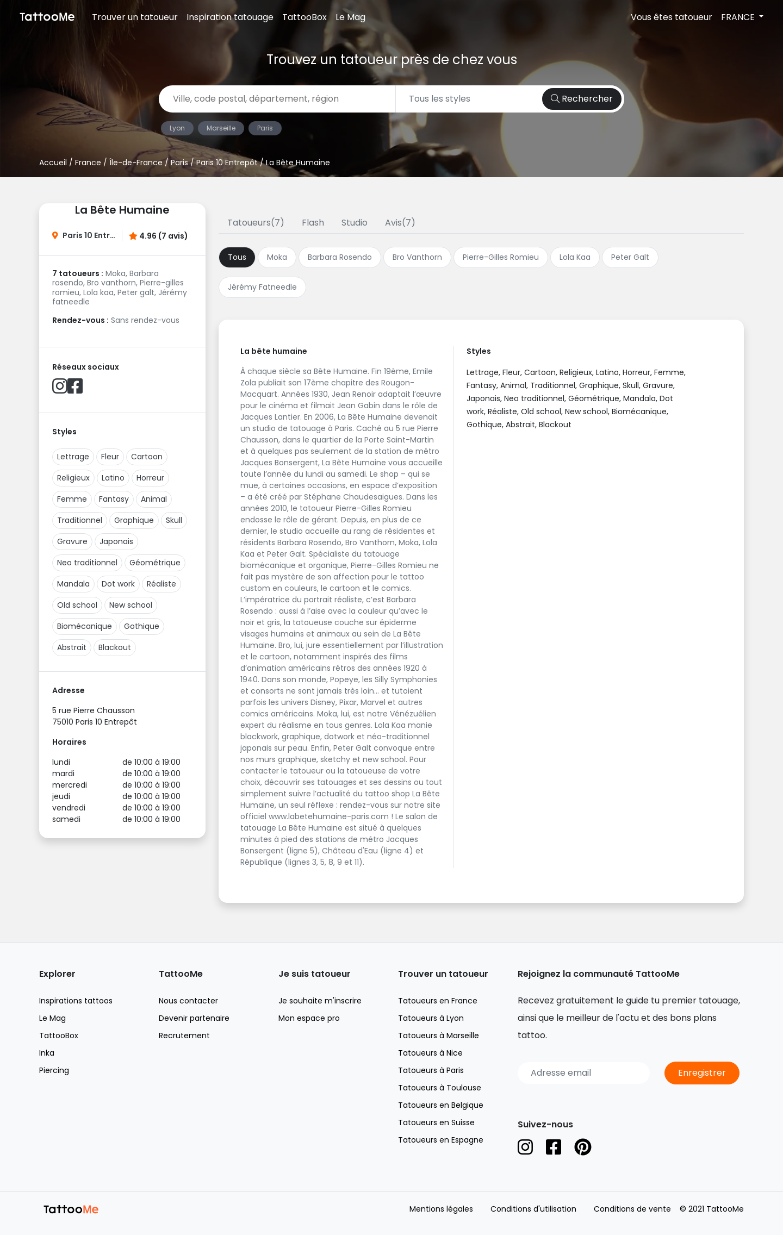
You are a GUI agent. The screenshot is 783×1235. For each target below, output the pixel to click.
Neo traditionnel (87, 562)
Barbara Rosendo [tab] (340, 257)
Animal (154, 499)
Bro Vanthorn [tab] (417, 257)
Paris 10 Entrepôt (227, 162)
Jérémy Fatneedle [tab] (262, 287)
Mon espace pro (309, 1018)
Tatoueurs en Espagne (440, 1139)
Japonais (116, 541)
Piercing (54, 1070)
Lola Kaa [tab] (575, 257)
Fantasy (114, 499)
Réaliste (161, 583)
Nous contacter (188, 1000)
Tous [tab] (237, 257)
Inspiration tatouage (230, 17)
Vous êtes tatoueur (671, 17)
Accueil (53, 162)
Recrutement (184, 1035)
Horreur (150, 477)
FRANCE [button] (739, 17)
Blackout (114, 647)
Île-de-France (136, 162)
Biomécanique (84, 626)
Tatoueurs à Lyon (431, 1018)
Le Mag (350, 17)
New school (130, 605)
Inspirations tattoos (76, 1000)
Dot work (118, 583)
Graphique (134, 520)
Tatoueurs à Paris (431, 1070)
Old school (77, 605)
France (88, 162)
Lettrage (73, 456)
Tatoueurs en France (437, 1000)
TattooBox (304, 17)
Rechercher (582, 98)
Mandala (73, 583)
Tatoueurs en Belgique (440, 1105)
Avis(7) (400, 222)
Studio (354, 222)
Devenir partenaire (194, 1018)
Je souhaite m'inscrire (320, 1000)
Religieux (73, 477)
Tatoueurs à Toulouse (439, 1087)
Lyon (177, 128)
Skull (174, 520)
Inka (46, 1052)
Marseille (221, 128)
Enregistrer (702, 1072)
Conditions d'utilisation (533, 1208)
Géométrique (155, 562)
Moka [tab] (277, 257)
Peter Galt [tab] (630, 257)
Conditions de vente (632, 1208)
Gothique (141, 626)
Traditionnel (79, 520)
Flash (313, 222)
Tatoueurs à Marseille (438, 1035)
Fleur (110, 456)
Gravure (72, 541)
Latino (113, 477)
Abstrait (71, 647)
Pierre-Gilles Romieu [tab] (501, 257)
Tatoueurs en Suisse (436, 1122)
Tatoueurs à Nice (430, 1052)
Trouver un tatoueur (135, 17)
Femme (72, 499)
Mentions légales (441, 1208)
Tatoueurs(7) (255, 222)
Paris (265, 128)
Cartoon (147, 456)
